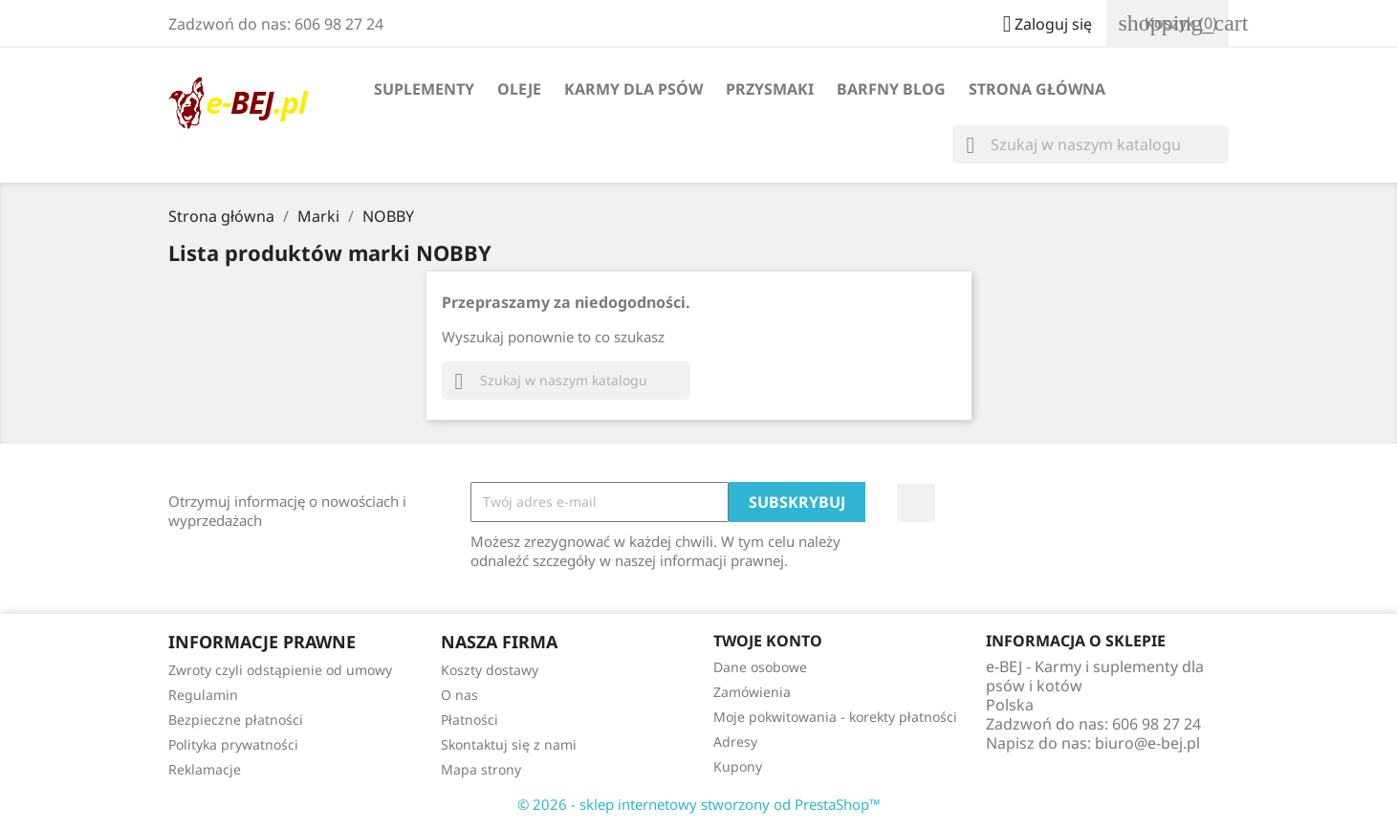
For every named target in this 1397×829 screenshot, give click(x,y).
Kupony (737, 766)
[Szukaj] (1090, 144)
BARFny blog (891, 88)
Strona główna (1037, 88)
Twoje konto (767, 640)
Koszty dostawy (489, 670)
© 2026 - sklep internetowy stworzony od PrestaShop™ (699, 804)
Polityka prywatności (233, 744)
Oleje (519, 88)
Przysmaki (770, 88)
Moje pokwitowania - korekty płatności (835, 717)
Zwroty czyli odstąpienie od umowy (280, 670)
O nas (459, 695)
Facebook (916, 503)
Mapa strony (481, 769)
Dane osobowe (760, 667)
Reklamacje (204, 769)
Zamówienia (752, 692)
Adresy (735, 741)
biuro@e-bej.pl (1147, 742)
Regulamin (203, 695)
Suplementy (424, 88)
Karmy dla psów (633, 88)
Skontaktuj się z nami (509, 744)
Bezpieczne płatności (235, 719)
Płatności (469, 719)
